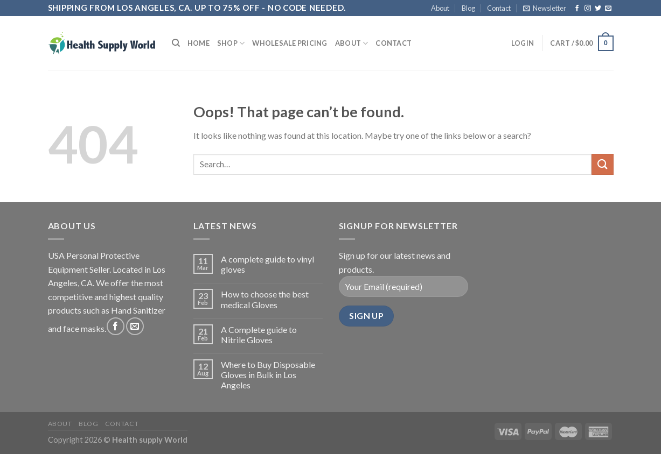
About (440, 8)
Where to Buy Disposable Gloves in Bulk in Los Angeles (268, 374)
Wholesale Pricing (289, 43)
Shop (231, 43)
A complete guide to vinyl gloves (267, 264)
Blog (468, 8)
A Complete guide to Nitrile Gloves (259, 334)
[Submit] (602, 164)
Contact (499, 8)
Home (198, 43)
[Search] (176, 43)
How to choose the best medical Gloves (265, 299)
